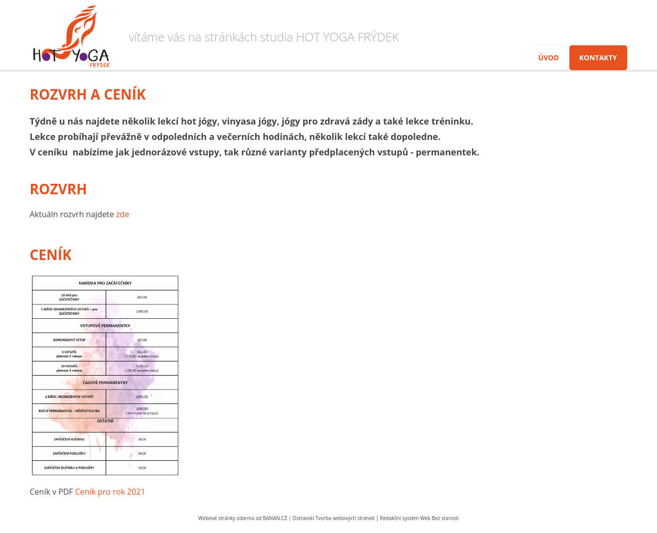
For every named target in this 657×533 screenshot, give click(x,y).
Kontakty (598, 57)
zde (122, 214)
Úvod (548, 57)
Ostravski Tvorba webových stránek (333, 518)
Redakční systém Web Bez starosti (419, 518)
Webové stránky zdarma (226, 518)
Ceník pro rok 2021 (110, 491)
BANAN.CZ (275, 518)
